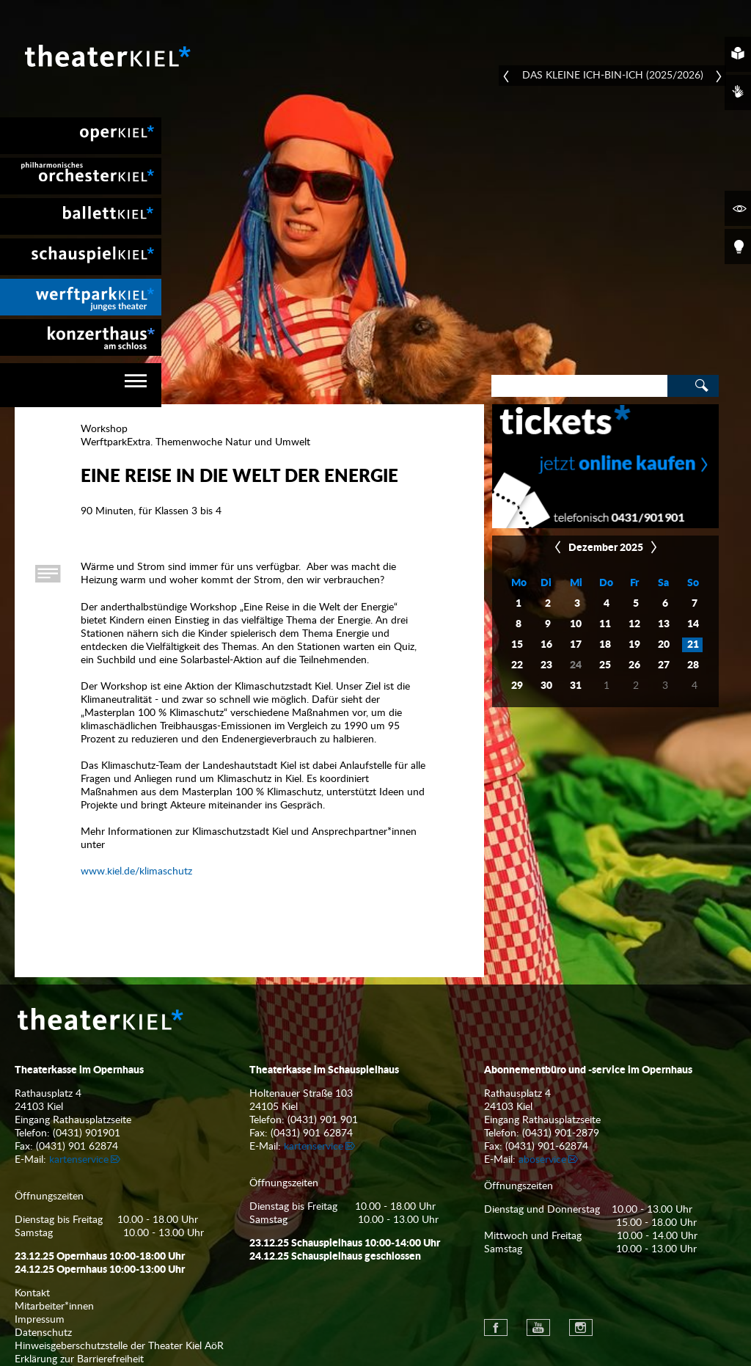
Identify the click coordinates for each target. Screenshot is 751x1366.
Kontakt (32, 1293)
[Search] (579, 386)
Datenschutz (43, 1333)
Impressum (40, 1320)
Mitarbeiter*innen (54, 1306)
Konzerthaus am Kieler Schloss (80, 337)
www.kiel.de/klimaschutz (136, 871)
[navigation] (80, 385)
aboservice (542, 1160)
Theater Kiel (106, 56)
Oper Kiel (80, 135)
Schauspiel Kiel (80, 256)
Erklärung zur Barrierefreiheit (79, 1359)
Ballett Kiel (80, 216)
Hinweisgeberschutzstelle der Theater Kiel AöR (119, 1346)
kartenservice (79, 1160)
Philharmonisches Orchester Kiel (80, 176)
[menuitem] (80, 135)
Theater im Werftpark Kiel (80, 297)
